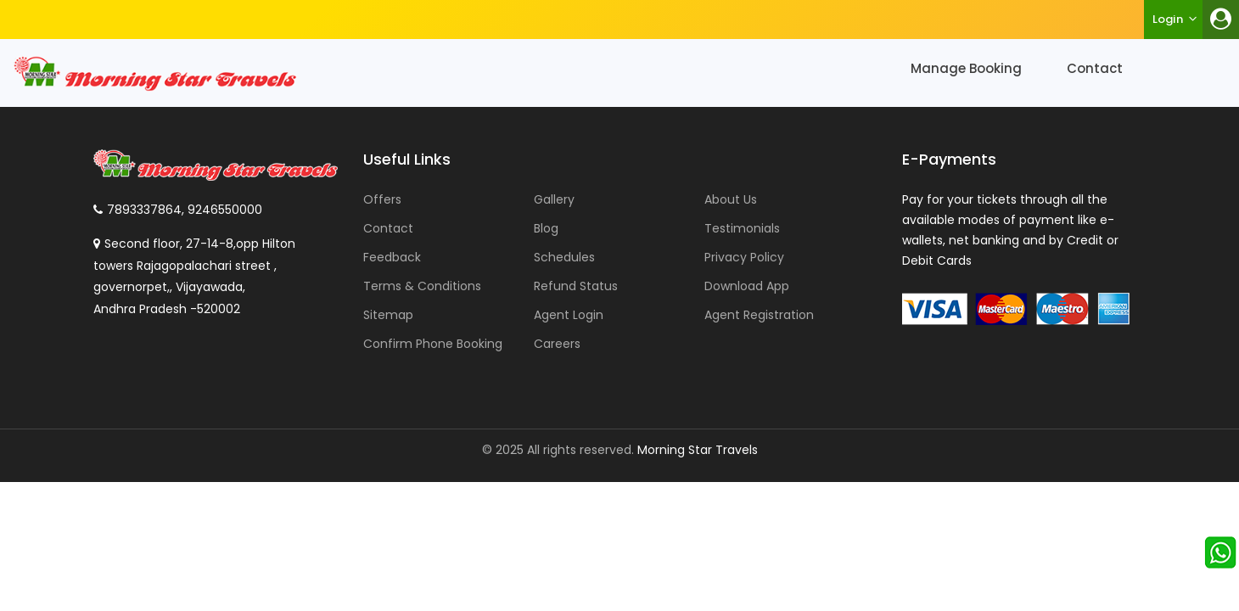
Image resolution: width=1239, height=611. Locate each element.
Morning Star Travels (697, 449)
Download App (746, 285)
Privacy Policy (744, 257)
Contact (1095, 68)
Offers (382, 199)
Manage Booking (966, 68)
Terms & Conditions (422, 285)
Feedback (392, 257)
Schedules (564, 257)
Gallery (554, 199)
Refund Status (576, 285)
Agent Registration (759, 314)
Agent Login (568, 314)
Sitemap (388, 314)
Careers (557, 343)
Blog (546, 228)
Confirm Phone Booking (432, 343)
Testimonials (742, 228)
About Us (730, 199)
